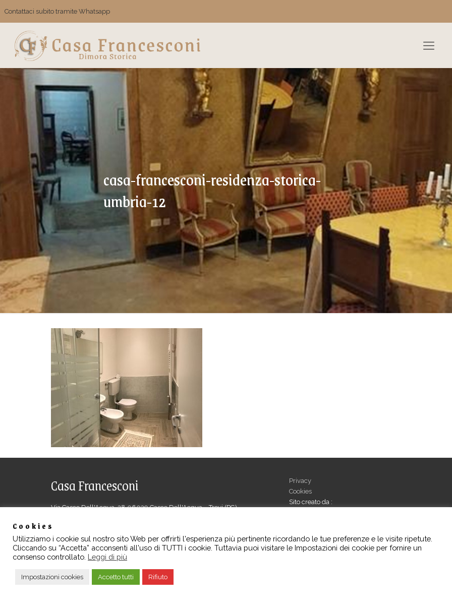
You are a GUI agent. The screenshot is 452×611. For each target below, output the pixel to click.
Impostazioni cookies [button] (52, 577)
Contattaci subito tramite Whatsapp (57, 11)
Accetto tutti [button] (116, 577)
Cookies (300, 491)
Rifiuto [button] (157, 577)
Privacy (300, 480)
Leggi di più (107, 557)
